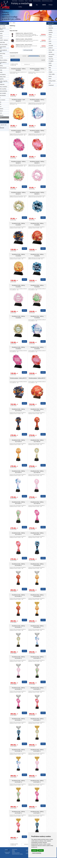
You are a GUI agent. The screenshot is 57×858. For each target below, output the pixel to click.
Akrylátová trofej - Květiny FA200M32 (37, 255)
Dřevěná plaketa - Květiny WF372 (37, 378)
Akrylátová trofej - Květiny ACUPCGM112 (18, 812)
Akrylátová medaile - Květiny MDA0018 (37, 100)
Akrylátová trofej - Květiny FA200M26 (37, 347)
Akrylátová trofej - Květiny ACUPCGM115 (37, 750)
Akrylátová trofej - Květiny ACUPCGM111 (37, 812)
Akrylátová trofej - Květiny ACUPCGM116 (18, 750)
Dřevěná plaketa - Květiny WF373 (18, 378)
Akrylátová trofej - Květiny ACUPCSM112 (37, 688)
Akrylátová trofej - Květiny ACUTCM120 (37, 440)
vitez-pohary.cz (8, 850)
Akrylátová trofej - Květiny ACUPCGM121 (18, 595)
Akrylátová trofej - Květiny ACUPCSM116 (37, 626)
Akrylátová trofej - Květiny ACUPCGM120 (37, 595)
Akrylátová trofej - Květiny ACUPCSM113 (18, 688)
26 (12, 65)
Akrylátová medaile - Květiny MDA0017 (18, 131)
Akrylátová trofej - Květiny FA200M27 (18, 347)
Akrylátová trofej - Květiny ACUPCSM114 (37, 657)
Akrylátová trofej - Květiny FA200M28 (37, 317)
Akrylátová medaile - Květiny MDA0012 (37, 193)
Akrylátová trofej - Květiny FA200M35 (18, 255)
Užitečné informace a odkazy (47, 0)
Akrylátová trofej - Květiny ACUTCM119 (18, 471)
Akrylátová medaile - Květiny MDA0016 (37, 131)
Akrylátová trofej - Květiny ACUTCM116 (37, 502)
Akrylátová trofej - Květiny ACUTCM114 (37, 533)
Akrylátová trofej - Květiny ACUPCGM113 (37, 781)
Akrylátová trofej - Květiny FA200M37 (18, 224)
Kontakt (30, 0)
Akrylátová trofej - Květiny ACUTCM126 (24, 33)
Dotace (26, 0)
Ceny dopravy (21, 0)
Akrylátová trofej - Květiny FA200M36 (37, 224)
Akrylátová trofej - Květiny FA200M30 (37, 286)
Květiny (14, 22)
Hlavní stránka (14, 0)
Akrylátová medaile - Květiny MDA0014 (37, 162)
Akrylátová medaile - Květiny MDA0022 (24, 39)
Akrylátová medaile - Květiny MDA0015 (18, 162)
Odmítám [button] (41, 850)
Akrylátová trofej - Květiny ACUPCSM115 (18, 657)
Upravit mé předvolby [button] (36, 853)
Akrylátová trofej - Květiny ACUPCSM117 (18, 626)
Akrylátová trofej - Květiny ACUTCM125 (37, 409)
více (16, 73)
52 (13, 65)
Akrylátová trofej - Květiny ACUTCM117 (18, 502)
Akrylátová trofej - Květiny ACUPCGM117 (37, 719)
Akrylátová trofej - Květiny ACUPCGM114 (18, 781)
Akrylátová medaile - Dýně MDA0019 (18, 100)
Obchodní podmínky (37, 0)
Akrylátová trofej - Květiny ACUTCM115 (18, 533)
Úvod (10, 22)
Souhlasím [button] (34, 850)
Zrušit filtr (43, 60)
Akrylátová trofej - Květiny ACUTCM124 (18, 440)
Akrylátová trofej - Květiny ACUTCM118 (37, 471)
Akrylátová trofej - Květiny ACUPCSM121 (18, 564)
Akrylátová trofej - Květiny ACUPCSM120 (37, 564)
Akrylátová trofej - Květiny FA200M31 (18, 286)
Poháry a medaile (20, 3)
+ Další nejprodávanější (27, 50)
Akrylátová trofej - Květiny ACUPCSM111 (18, 719)
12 (10, 65)
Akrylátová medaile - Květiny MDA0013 (18, 193)
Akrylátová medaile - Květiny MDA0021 (24, 44)
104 (15, 65)
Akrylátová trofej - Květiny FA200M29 (18, 317)
